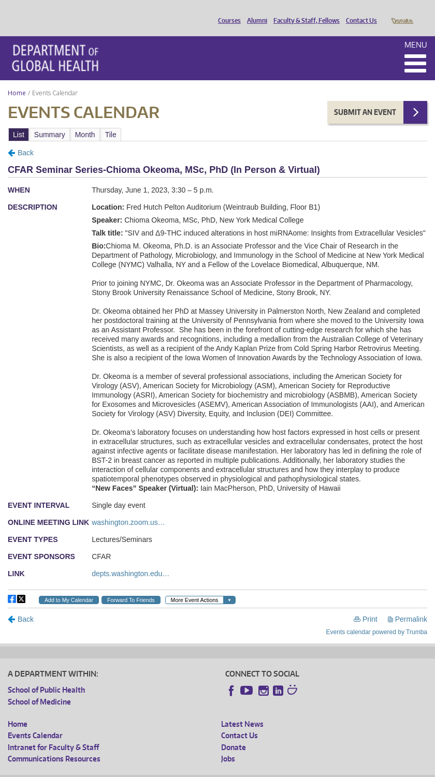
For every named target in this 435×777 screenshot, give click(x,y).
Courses (226, 12)
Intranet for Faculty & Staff (53, 732)
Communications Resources (54, 744)
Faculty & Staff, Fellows (304, 12)
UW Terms (186, 769)
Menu (415, 30)
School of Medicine (39, 687)
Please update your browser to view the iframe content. (217, 119)
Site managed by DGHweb (248, 769)
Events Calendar (35, 720)
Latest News (242, 709)
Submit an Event (365, 97)
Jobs (228, 744)
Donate (402, 12)
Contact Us (358, 12)
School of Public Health (46, 675)
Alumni (254, 12)
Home (17, 78)
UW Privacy (145, 769)
